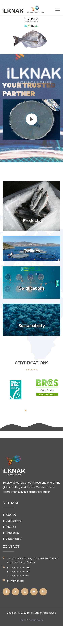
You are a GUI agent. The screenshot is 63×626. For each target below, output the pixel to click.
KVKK (23, 620)
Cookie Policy (36, 620)
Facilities (11, 527)
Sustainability (13, 539)
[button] (25, 410)
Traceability (12, 533)
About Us (11, 515)
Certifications (13, 521)
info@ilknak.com (15, 581)
